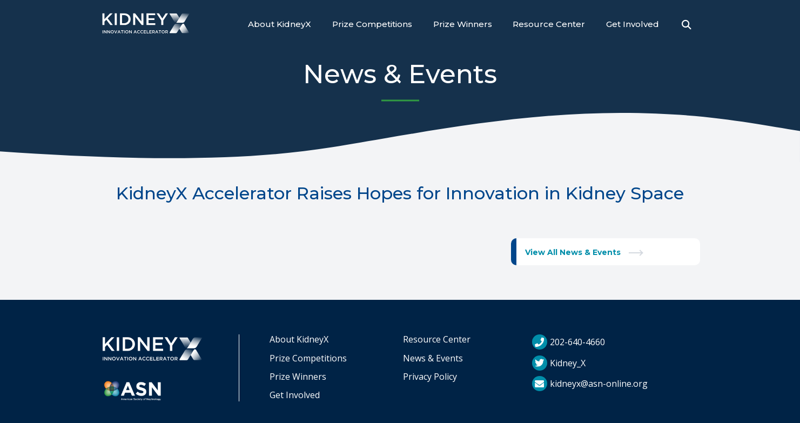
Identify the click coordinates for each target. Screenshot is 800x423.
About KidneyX (279, 24)
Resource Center (549, 24)
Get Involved (632, 24)
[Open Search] (686, 25)
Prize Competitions (372, 24)
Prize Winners (462, 24)
